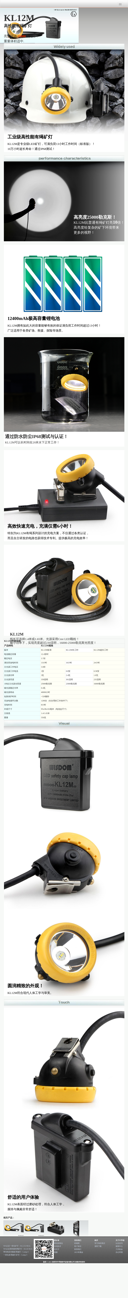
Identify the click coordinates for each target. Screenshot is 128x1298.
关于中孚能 (120, 1275)
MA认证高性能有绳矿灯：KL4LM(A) (17, 1284)
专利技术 (57, 1281)
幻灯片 (56, 1284)
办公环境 (119, 1287)
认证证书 (119, 1278)
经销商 (77, 1278)
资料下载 (98, 1281)
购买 (96, 1275)
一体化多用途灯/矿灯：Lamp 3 (15, 1290)
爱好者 (56, 1275)
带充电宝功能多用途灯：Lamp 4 (15, 1287)
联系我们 (77, 1284)
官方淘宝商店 (99, 1278)
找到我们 (77, 1275)
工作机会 (119, 1284)
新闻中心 (119, 1281)
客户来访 (77, 1281)
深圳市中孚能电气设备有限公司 (17, 4)
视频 (56, 1287)
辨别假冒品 (58, 1278)
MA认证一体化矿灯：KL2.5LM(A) (16, 1281)
